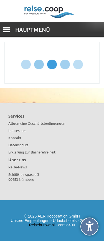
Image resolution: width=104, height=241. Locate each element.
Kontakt (14, 137)
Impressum (17, 130)
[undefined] (89, 226)
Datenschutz (18, 144)
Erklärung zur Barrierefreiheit (31, 152)
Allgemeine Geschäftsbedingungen (36, 123)
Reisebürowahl (42, 225)
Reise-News (17, 167)
